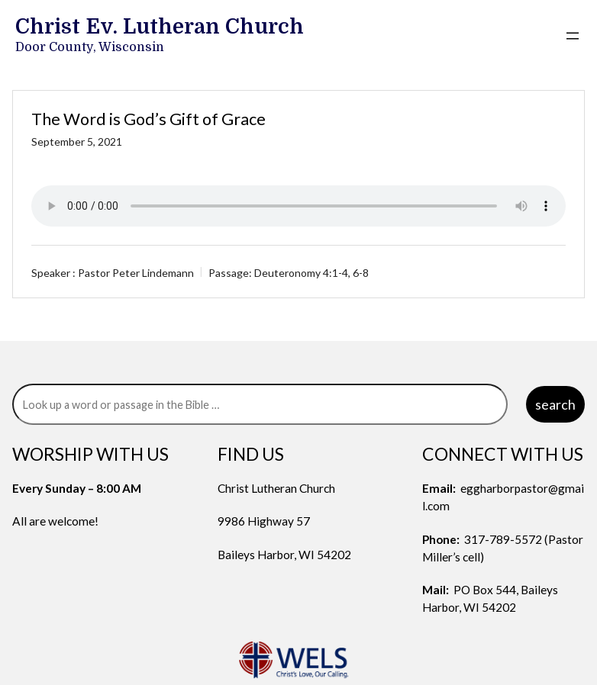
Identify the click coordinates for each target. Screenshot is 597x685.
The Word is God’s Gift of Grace (148, 119)
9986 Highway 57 (264, 521)
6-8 (361, 272)
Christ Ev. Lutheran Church (159, 26)
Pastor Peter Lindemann (136, 272)
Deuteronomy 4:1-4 (301, 272)
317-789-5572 (503, 539)
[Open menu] (572, 36)
